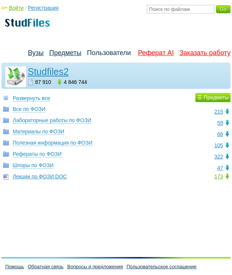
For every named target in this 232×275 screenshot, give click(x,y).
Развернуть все (31, 98)
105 (218, 145)
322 (218, 157)
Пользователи (109, 53)
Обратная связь (46, 266)
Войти (16, 8)
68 (220, 134)
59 (220, 123)
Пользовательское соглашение (162, 266)
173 (218, 176)
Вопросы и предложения (95, 266)
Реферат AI (156, 53)
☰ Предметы (213, 97)
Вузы (36, 53)
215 (218, 112)
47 (220, 168)
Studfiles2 (48, 71)
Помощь (14, 266)
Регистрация (43, 8)
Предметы (65, 53)
